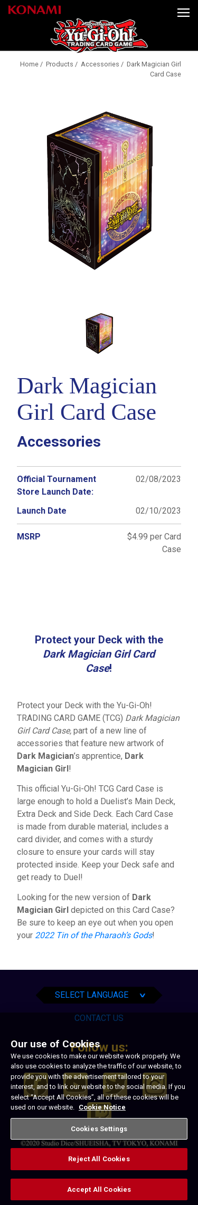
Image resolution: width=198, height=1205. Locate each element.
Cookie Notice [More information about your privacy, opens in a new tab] (102, 1115)
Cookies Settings (99, 1137)
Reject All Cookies (98, 1167)
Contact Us (99, 1018)
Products (59, 64)
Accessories (100, 64)
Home (29, 64)
